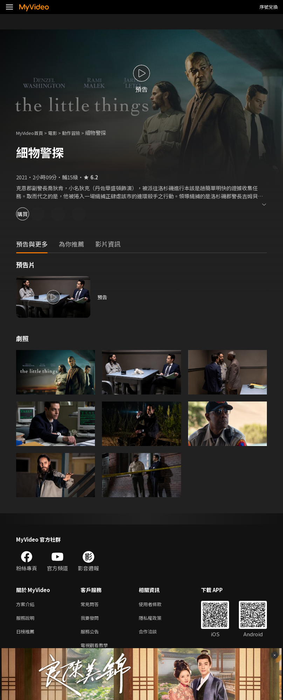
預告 (102, 297)
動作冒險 (78, 132)
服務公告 (91, 634)
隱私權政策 (156, 619)
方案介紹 (26, 604)
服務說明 (26, 619)
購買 (30, 214)
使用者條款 (156, 604)
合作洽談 (153, 634)
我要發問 (91, 619)
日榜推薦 (26, 634)
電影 (58, 132)
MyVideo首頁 (32, 132)
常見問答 (91, 604)
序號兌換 (269, 7)
